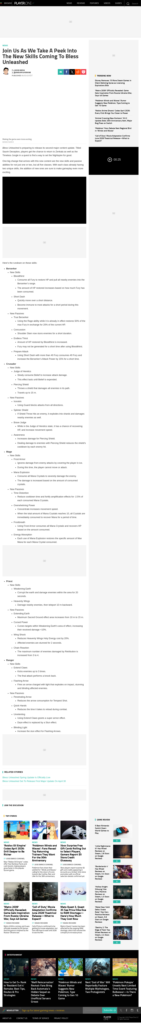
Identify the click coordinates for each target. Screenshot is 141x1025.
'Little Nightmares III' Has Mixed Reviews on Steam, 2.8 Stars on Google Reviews (103, 855)
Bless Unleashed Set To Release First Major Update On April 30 (34, 782)
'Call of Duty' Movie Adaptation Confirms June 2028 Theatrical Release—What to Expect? (112, 139)
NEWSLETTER (13, 1011)
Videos (107, 3)
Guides (118, 3)
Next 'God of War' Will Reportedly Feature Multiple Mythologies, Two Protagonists (97, 988)
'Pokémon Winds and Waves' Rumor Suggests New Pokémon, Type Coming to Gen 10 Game (112, 104)
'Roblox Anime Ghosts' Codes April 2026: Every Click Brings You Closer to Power (112, 113)
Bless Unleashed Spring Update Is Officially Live (26, 778)
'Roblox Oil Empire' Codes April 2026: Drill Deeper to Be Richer (15, 851)
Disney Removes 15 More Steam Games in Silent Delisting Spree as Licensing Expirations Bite (113, 84)
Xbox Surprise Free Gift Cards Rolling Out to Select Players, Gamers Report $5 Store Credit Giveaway (73, 854)
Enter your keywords (128, 3)
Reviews (81, 3)
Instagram (132, 1011)
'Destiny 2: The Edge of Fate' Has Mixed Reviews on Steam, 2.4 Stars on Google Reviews (103, 936)
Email (60, 73)
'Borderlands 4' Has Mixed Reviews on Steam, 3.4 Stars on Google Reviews (103, 875)
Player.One (33, 4)
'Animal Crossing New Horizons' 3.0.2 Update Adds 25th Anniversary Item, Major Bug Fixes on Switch (113, 122)
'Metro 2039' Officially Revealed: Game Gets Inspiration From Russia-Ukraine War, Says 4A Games (113, 94)
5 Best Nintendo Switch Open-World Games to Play (103, 834)
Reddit (78, 73)
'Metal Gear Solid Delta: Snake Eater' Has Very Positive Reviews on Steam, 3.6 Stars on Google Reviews (103, 916)
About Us (6, 1020)
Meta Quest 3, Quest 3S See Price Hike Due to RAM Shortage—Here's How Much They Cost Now (73, 914)
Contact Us (21, 1020)
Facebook (66, 73)
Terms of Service (40, 1020)
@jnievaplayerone (22, 73)
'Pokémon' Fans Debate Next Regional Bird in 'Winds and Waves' (113, 130)
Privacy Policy (61, 1020)
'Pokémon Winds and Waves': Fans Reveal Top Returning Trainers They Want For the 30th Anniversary (44, 854)
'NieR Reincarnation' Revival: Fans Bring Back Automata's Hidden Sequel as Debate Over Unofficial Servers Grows (42, 993)
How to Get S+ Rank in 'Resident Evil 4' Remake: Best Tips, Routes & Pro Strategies (15, 990)
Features (94, 3)
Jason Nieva (19, 71)
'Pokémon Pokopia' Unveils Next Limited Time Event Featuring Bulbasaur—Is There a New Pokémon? (125, 990)
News (69, 3)
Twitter (72, 73)
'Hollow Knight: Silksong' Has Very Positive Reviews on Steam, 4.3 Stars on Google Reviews (103, 895)
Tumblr (137, 1011)
